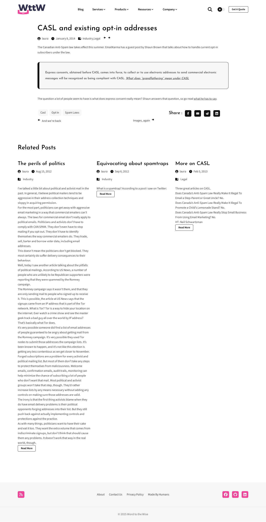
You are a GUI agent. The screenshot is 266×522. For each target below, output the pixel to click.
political (56, 189)
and (63, 189)
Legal (183, 179)
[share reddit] (207, 113)
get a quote (238, 9)
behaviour (24, 261)
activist (71, 189)
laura (23, 172)
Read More (27, 448)
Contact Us (115, 495)
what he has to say (205, 99)
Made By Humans (158, 495)
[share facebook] (188, 113)
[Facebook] (225, 494)
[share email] (198, 113)
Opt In (55, 113)
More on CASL (192, 163)
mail (78, 189)
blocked (76, 251)
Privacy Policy (135, 495)
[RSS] (21, 494)
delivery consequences (61, 256)
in (83, 189)
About (101, 495)
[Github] (235, 494)
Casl (43, 113)
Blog (80, 9)
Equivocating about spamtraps (132, 163)
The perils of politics (41, 163)
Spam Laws (72, 113)
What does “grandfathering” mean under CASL (157, 78)
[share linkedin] (217, 113)
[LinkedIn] (245, 494)
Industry (28, 179)
